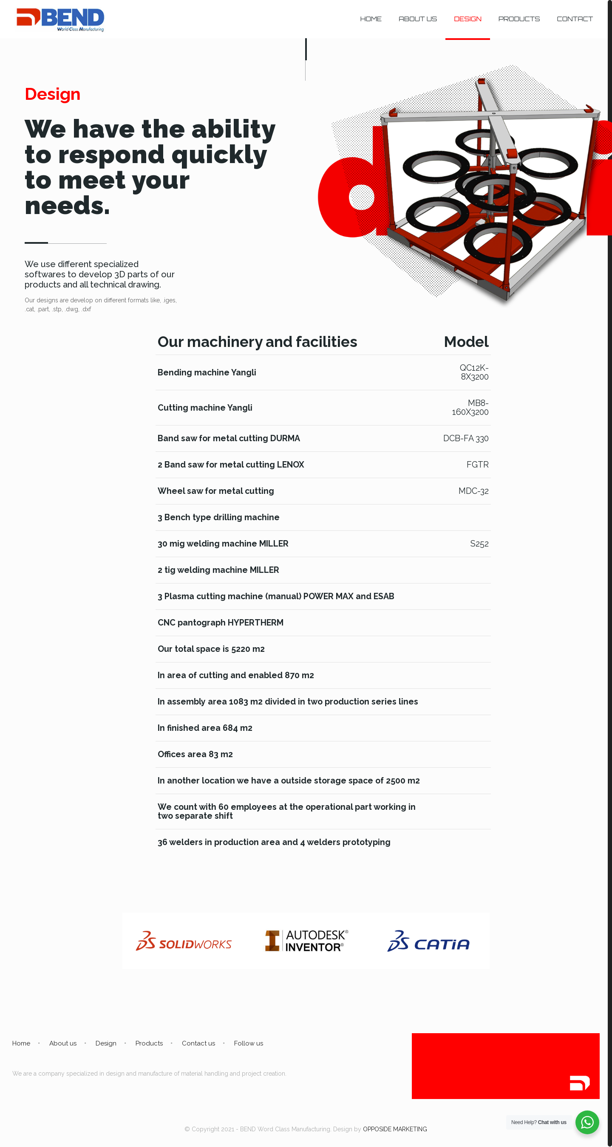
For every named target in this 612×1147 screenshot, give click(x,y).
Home (21, 1043)
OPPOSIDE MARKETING (395, 1129)
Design (106, 1043)
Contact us (198, 1043)
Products (149, 1043)
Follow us (248, 1043)
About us (62, 1043)
